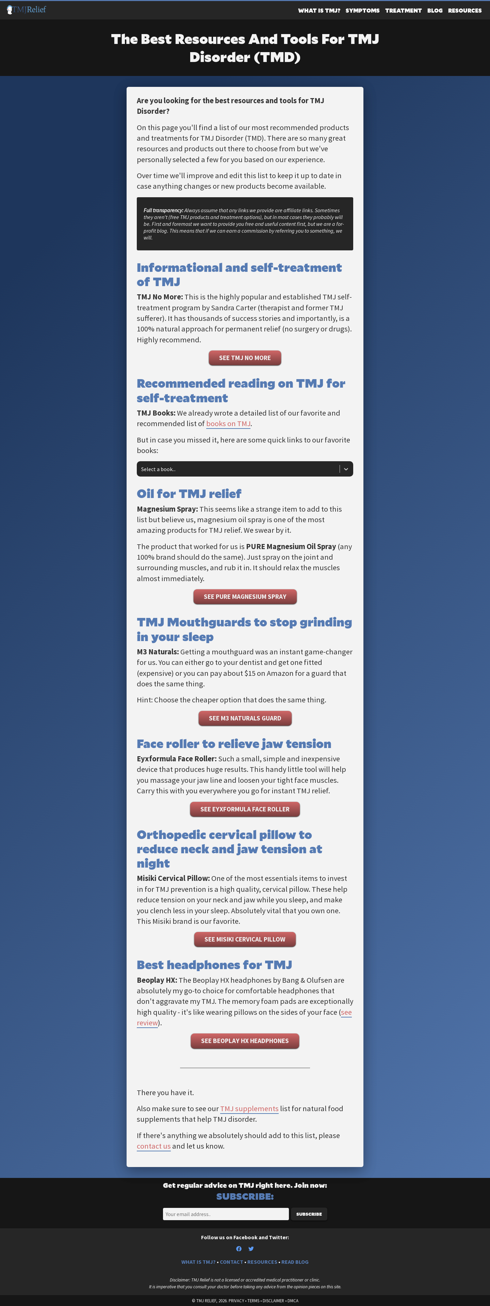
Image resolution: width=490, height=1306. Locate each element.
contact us (154, 1146)
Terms (253, 1300)
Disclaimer (273, 1300)
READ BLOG (295, 1261)
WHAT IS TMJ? (198, 1261)
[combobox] (141, 469)
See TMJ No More (245, 358)
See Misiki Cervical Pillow (245, 939)
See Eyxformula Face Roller (245, 809)
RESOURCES (262, 1261)
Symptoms (363, 10)
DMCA (293, 1300)
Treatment (403, 10)
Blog (435, 10)
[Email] (226, 1214)
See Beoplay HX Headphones (245, 1041)
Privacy (236, 1300)
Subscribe (309, 1214)
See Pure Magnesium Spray (245, 596)
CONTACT (231, 1261)
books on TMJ (228, 423)
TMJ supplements (249, 1108)
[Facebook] (242, 1249)
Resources (465, 10)
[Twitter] (251, 1249)
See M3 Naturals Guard (245, 718)
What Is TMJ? (319, 10)
